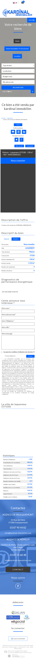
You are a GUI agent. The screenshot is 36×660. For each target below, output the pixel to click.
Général (6, 239)
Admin (31, 647)
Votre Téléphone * (7, 321)
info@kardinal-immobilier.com (18, 533)
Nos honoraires (22, 647)
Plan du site (5, 647)
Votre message (6, 334)
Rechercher (18, 87)
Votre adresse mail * (8, 315)
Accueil (3, 118)
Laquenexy (10, 118)
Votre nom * (5, 308)
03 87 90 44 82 (18, 527)
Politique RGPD (18, 648)
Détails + (16, 239)
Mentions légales (13, 647)
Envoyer (30, 356)
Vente (17, 41)
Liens (27, 647)
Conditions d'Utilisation (21, 392)
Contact (18, 569)
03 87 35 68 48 (18, 554)
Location (17, 56)
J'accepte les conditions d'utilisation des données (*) (19, 352)
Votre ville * (5, 327)
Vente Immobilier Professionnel (17, 49)
